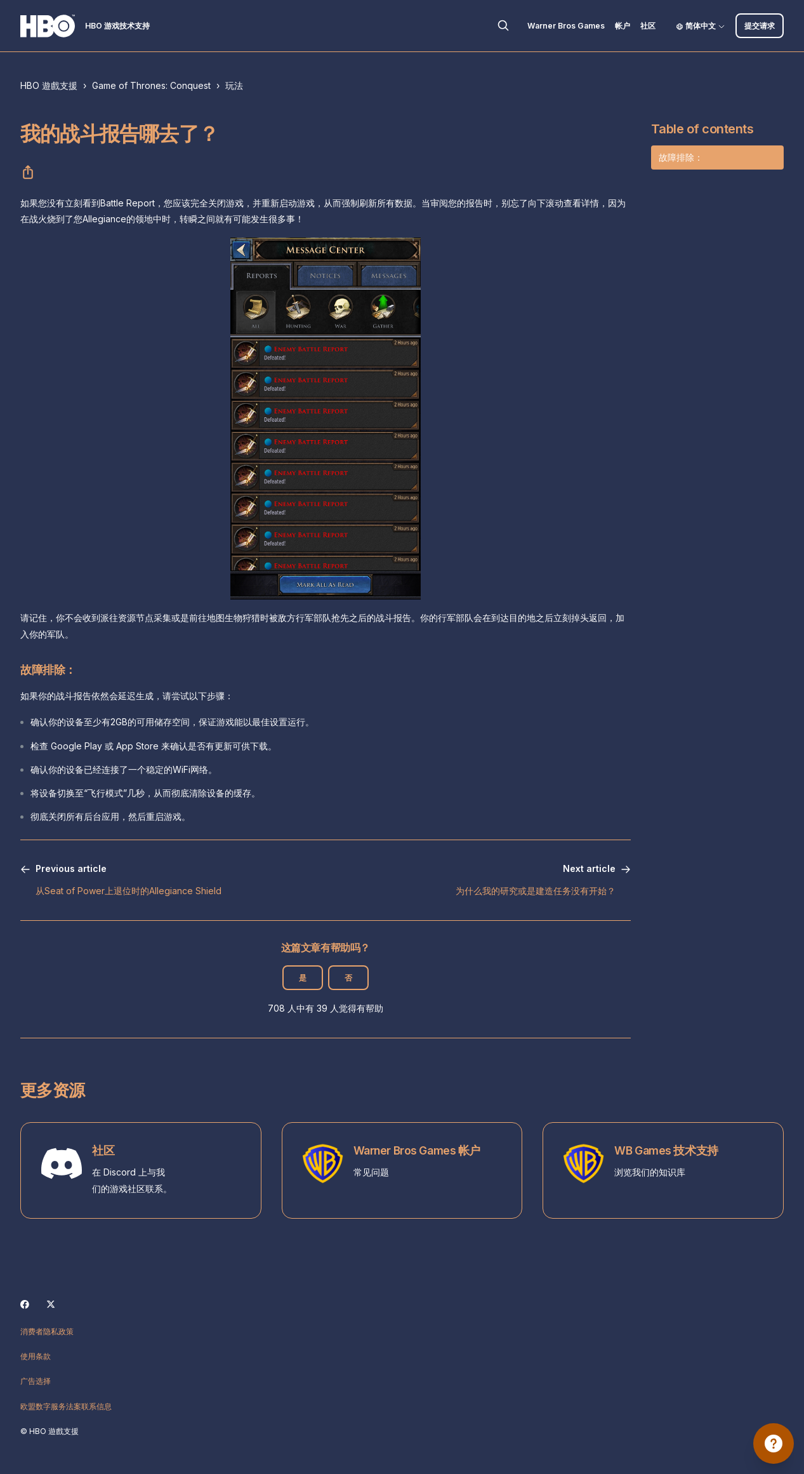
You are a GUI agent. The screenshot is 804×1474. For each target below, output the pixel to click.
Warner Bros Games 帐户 (416, 1150)
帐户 (622, 25)
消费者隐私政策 (47, 1331)
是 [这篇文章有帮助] (302, 977)
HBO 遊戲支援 (48, 85)
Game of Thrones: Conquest (151, 85)
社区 (648, 25)
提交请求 (759, 25)
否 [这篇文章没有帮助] (348, 977)
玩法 (234, 85)
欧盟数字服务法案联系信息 (66, 1406)
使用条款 (35, 1356)
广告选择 (35, 1381)
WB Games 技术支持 (666, 1150)
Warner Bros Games (566, 25)
